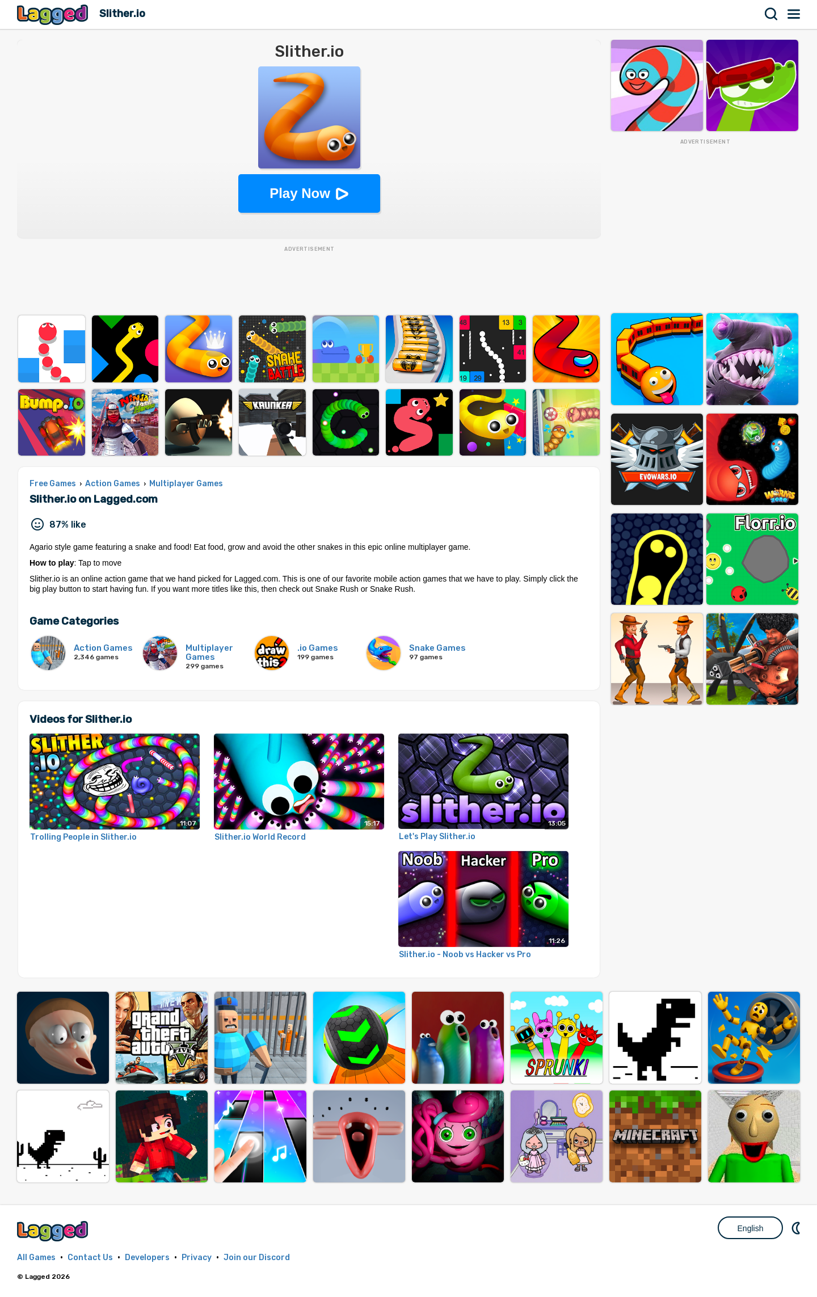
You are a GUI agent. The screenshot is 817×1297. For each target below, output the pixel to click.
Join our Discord (257, 1257)
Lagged (54, 14)
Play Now (299, 193)
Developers (147, 1257)
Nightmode (797, 1227)
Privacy (197, 1257)
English (751, 1228)
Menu (794, 14)
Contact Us (90, 1257)
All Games (36, 1257)
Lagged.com (54, 1230)
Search (771, 14)
